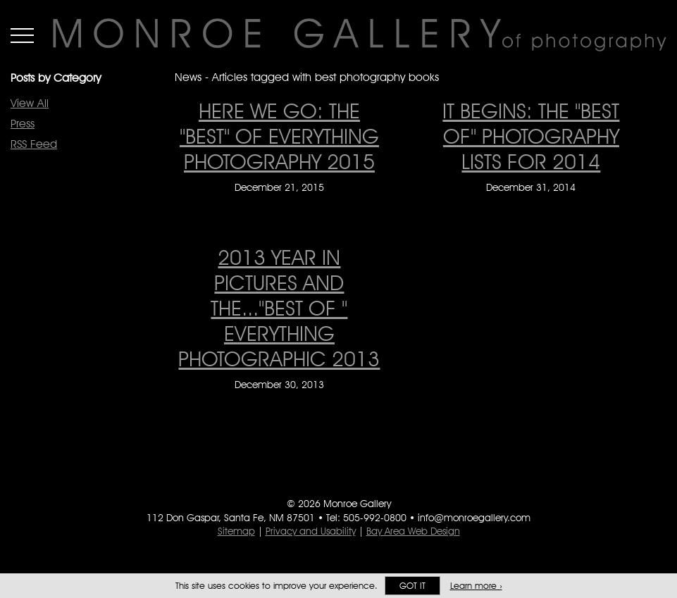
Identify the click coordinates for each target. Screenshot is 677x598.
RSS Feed (34, 144)
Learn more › (476, 585)
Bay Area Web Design (413, 531)
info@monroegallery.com (474, 517)
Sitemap (236, 531)
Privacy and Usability (311, 531)
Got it (412, 585)
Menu (22, 35)
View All (30, 103)
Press (23, 123)
